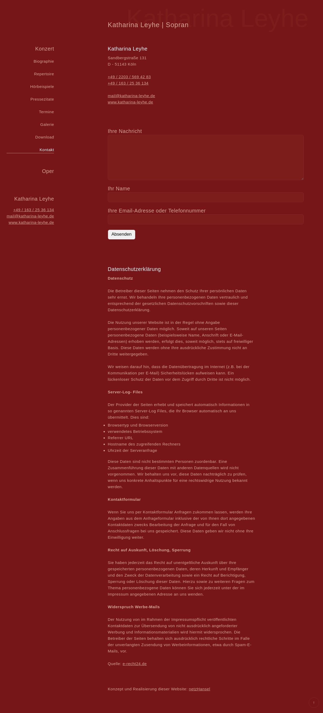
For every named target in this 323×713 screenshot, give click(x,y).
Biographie (43, 61)
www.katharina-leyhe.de (31, 222)
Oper (48, 171)
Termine (46, 112)
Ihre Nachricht (125, 131)
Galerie (47, 124)
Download (44, 137)
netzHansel (199, 689)
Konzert (44, 49)
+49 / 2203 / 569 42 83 (129, 77)
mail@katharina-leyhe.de (30, 216)
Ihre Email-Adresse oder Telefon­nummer (157, 211)
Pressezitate (42, 99)
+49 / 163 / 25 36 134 (33, 209)
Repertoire (44, 74)
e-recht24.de (135, 663)
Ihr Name (119, 188)
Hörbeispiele (42, 86)
